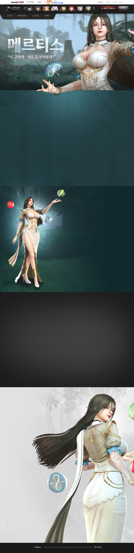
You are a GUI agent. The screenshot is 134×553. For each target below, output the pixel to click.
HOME (123, 8)
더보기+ (120, 2)
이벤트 (39, 2)
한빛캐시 (108, 2)
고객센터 (114, 2)
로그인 (100, 2)
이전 (25, 8)
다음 (94, 8)
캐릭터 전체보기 (108, 8)
